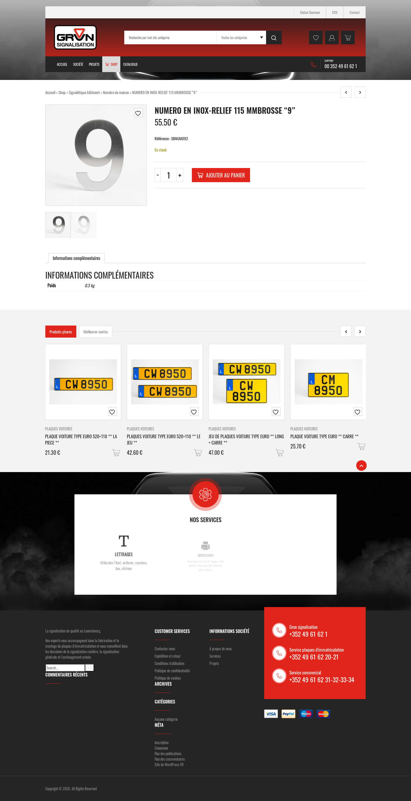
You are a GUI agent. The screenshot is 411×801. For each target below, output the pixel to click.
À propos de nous (220, 648)
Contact (355, 12)
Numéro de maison (116, 92)
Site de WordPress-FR (169, 764)
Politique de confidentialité (172, 670)
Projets (94, 64)
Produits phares (61, 331)
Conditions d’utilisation (169, 663)
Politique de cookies (168, 678)
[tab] (76, 258)
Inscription (162, 742)
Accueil (62, 64)
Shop (62, 92)
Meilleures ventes (95, 331)
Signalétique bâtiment (84, 92)
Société (78, 64)
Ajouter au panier (221, 175)
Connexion (161, 748)
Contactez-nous (165, 648)
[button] (116, 452)
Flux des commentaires (170, 759)
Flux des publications (168, 753)
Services (215, 656)
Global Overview (310, 12)
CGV (335, 12)
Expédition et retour (168, 656)
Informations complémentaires (76, 258)
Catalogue (130, 64)
